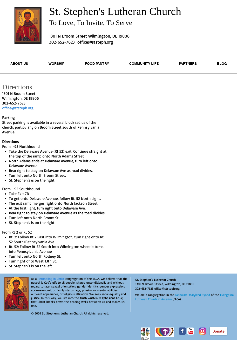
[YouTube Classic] (190, 331)
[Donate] (218, 331)
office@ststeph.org (95, 42)
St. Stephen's (78, 11)
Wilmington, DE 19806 (20, 98)
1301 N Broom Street (18, 93)
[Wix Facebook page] (182, 331)
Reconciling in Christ (51, 279)
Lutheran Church (144, 11)
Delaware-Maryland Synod (192, 295)
